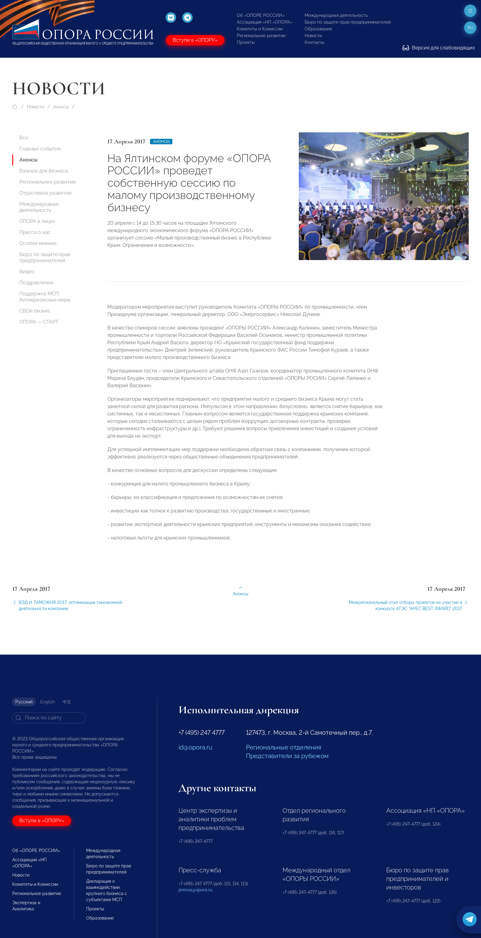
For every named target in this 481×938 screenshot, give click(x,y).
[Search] (49, 717)
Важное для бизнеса (43, 171)
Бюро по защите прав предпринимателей (348, 22)
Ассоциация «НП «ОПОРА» (264, 22)
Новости (313, 35)
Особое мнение (37, 243)
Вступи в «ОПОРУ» (195, 40)
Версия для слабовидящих (438, 48)
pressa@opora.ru (195, 889)
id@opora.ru (195, 747)
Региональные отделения (283, 747)
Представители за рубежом (287, 756)
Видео (26, 271)
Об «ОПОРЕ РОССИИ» (261, 15)
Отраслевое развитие (45, 193)
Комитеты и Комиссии (260, 28)
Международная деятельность (336, 15)
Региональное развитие (261, 35)
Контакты (314, 42)
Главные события (39, 149)
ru (470, 27)
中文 (67, 701)
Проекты (246, 42)
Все (23, 138)
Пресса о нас (35, 232)
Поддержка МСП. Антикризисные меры (44, 297)
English (47, 701)
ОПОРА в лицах (37, 221)
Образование (318, 28)
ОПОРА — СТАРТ (39, 322)
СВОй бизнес (35, 311)
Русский (24, 701)
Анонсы (61, 106)
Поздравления (36, 283)
